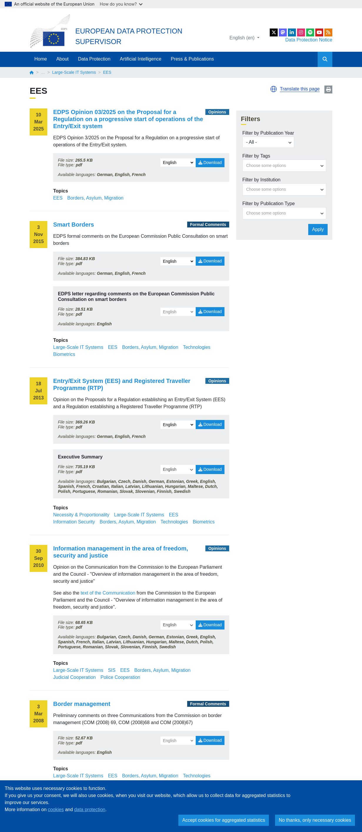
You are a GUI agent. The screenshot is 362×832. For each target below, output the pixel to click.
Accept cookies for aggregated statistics (223, 820)
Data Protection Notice (308, 39)
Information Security (74, 521)
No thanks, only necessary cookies (315, 820)
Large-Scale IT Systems (74, 72)
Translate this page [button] (300, 88)
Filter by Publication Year (268, 132)
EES (58, 197)
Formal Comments (208, 224)
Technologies (196, 347)
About (62, 58)
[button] (273, 89)
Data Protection (94, 58)
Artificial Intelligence (140, 58)
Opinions (217, 112)
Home (40, 58)
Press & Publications (192, 58)
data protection (89, 809)
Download (210, 162)
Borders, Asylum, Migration (95, 197)
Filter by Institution (261, 179)
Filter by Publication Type (268, 203)
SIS (111, 670)
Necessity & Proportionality (81, 514)
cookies (56, 809)
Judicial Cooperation (74, 677)
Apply (318, 229)
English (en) (242, 37)
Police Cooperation (120, 677)
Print (328, 89)
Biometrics (64, 354)
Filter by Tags (256, 155)
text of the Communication (108, 592)
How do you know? (121, 3)
